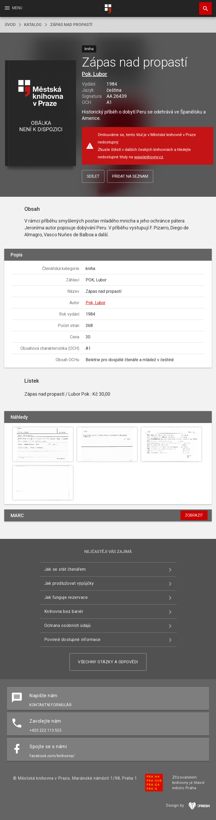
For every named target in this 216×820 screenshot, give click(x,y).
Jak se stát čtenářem (65, 569)
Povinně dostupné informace (72, 639)
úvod (10, 24)
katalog (33, 24)
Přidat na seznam (130, 176)
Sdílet (93, 176)
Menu (13, 8)
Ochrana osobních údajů (67, 625)
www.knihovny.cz (148, 157)
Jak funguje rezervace (66, 597)
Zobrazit (194, 515)
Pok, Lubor (94, 74)
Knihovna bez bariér (63, 611)
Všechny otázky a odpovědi (108, 662)
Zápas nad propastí (71, 24)
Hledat (203, 6)
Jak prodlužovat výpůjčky (69, 583)
